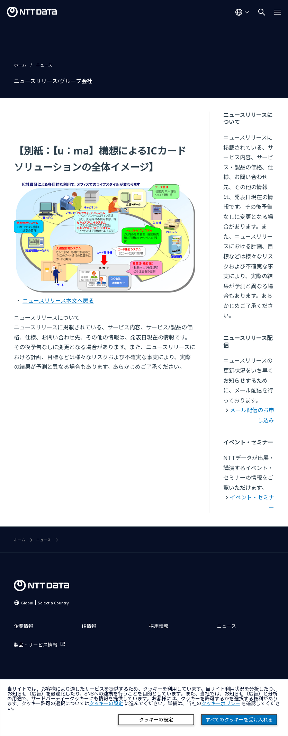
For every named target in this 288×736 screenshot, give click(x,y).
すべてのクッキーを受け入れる (239, 719)
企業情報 (23, 626)
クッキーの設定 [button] (106, 703)
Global (45, 602)
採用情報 (159, 626)
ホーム (20, 65)
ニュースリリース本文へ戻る (58, 300)
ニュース (44, 65)
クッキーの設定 (156, 719)
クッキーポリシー (220, 703)
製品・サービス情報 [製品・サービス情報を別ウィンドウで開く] (35, 644)
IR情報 (89, 626)
